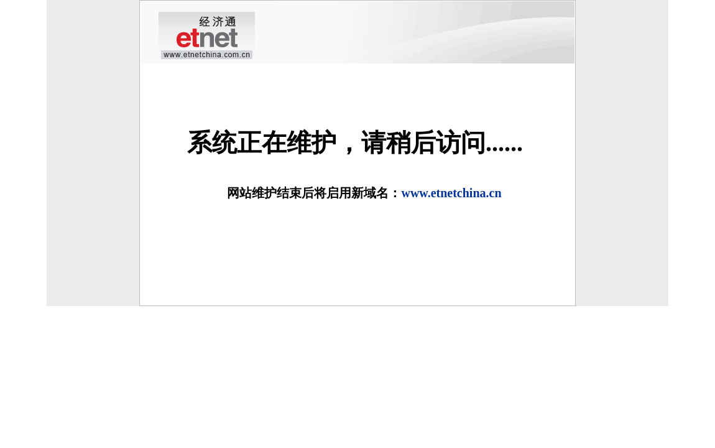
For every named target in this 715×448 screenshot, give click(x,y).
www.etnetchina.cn (451, 193)
